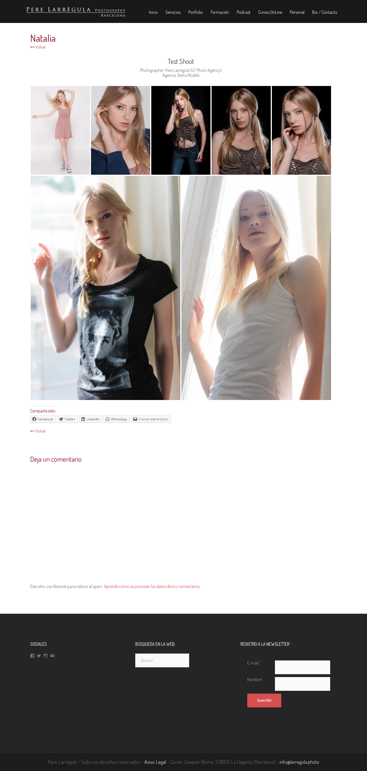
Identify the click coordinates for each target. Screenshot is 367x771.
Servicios (173, 12)
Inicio (153, 12)
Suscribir (264, 700)
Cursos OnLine (270, 12)
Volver (40, 47)
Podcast (244, 12)
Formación (220, 12)
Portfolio (195, 12)
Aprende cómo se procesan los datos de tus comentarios (152, 586)
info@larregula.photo (299, 762)
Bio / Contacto (324, 12)
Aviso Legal (155, 762)
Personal (297, 12)
